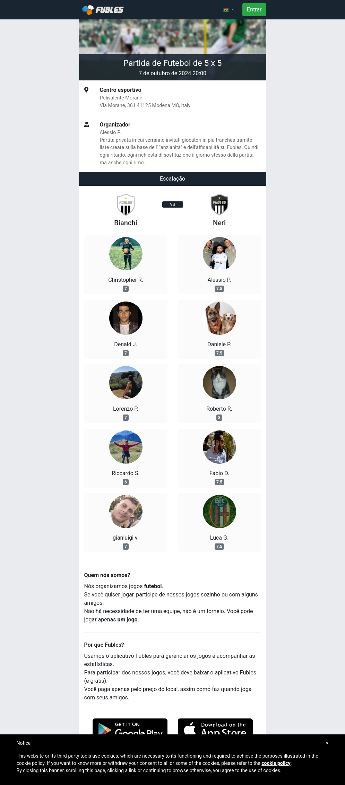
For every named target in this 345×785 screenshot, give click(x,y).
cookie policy (276, 763)
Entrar (254, 9)
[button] (228, 10)
